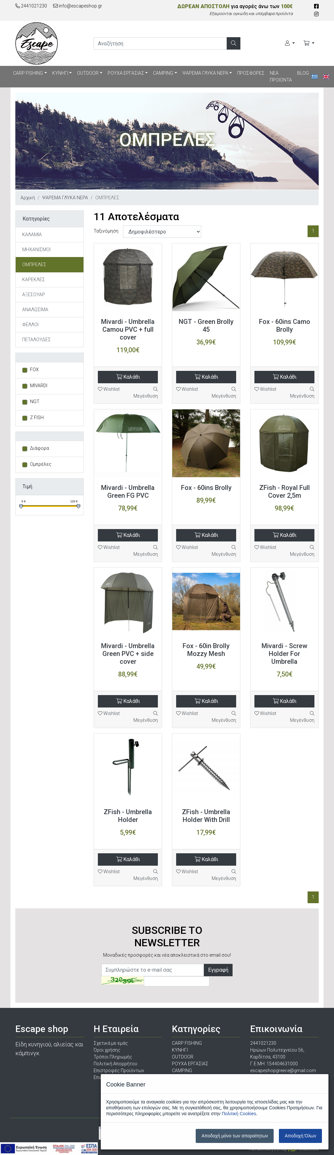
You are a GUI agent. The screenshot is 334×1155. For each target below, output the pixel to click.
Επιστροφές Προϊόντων (119, 1070)
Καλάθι (128, 377)
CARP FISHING (28, 73)
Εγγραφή (218, 970)
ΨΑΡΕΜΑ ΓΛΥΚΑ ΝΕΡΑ (205, 73)
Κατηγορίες (36, 219)
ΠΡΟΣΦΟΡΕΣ (251, 73)
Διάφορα (39, 448)
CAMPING (163, 73)
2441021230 (31, 5)
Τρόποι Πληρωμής (113, 1056)
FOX (34, 369)
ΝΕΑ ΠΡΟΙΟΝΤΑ (281, 76)
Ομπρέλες (41, 464)
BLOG (303, 73)
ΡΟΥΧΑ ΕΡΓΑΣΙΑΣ (126, 73)
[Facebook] (316, 6)
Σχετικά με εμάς (111, 1043)
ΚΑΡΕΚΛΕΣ (33, 279)
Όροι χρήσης (107, 1050)
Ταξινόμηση (106, 231)
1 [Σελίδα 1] (313, 231)
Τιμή (27, 486)
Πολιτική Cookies (239, 1113)
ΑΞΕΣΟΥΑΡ (33, 294)
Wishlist (109, 389)
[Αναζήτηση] (233, 43)
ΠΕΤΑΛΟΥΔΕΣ (36, 339)
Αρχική (28, 197)
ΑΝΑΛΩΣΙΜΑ (35, 309)
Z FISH (37, 417)
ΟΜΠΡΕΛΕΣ (34, 264)
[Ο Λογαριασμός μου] (290, 43)
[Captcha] (176, 981)
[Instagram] (316, 14)
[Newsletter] (152, 970)
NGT (34, 401)
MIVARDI (38, 385)
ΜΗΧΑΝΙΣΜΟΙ (36, 249)
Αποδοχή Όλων (300, 1135)
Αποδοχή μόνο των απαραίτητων (235, 1135)
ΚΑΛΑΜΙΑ (32, 234)
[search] (160, 43)
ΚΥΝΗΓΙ (60, 73)
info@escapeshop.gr (77, 5)
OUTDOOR (88, 73)
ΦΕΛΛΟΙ (30, 324)
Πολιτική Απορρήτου (115, 1063)
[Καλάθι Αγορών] (309, 43)
